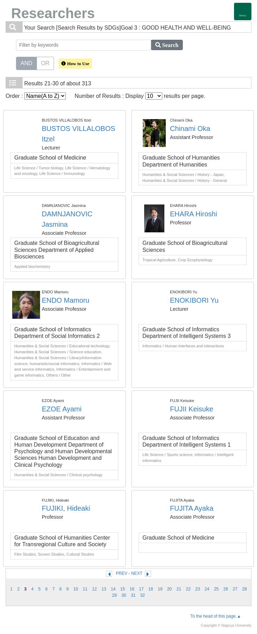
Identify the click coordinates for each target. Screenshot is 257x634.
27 (235, 589)
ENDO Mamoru (65, 300)
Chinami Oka (190, 128)
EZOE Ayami (61, 409)
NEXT (136, 573)
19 (160, 589)
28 (244, 589)
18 (150, 589)
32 (142, 595)
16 (132, 589)
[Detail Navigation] (242, 11)
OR (45, 62)
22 (188, 589)
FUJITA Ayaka (191, 508)
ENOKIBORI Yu (194, 300)
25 (216, 589)
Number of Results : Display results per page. (140, 96)
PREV (121, 573)
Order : (36, 96)
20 (169, 589)
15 (122, 589)
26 (225, 589)
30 (124, 595)
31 (133, 595)
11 (85, 589)
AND (26, 62)
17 (141, 589)
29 (114, 595)
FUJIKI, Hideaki (66, 508)
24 (207, 589)
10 (75, 589)
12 (94, 589)
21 (179, 589)
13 (103, 589)
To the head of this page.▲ (215, 616)
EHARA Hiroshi (193, 214)
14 (113, 589)
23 (197, 589)
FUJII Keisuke (191, 409)
